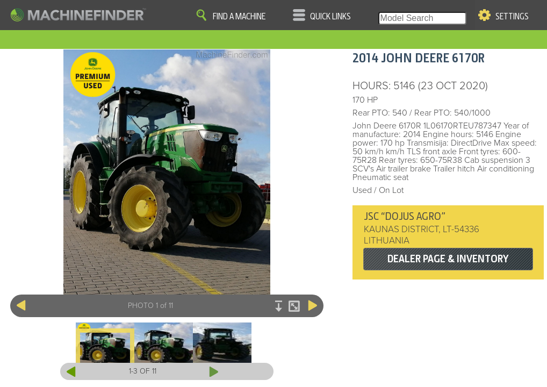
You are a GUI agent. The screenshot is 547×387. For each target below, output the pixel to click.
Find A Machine (239, 16)
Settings (512, 16)
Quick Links (330, 16)
